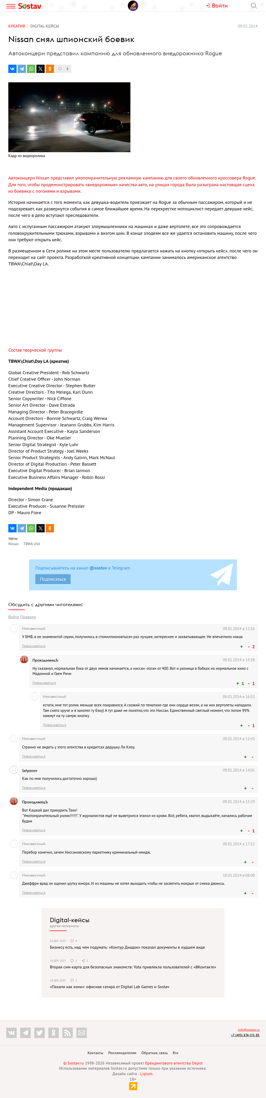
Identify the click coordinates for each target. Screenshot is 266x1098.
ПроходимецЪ (45, 660)
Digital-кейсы (69, 919)
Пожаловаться (33, 646)
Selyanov (29, 770)
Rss (175, 1052)
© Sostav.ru (73, 1063)
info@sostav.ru (249, 1030)
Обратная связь (155, 1052)
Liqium (146, 1073)
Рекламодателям (122, 1052)
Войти (13, 616)
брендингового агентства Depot (174, 1063)
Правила (28, 616)
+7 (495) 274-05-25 (245, 1035)
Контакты (95, 1052)
